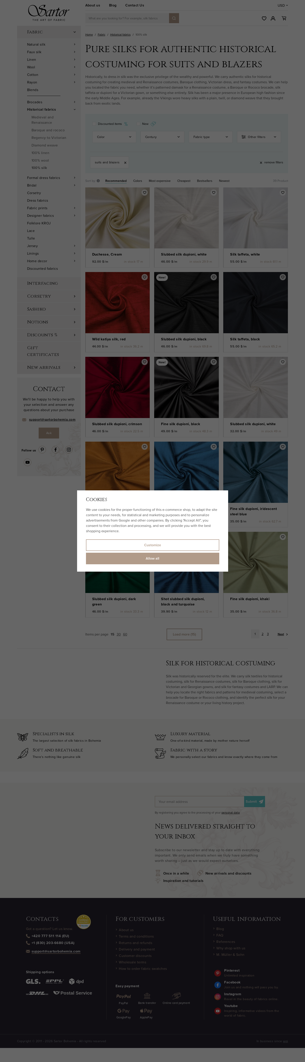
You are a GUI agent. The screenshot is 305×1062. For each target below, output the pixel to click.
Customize (152, 545)
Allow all (152, 558)
